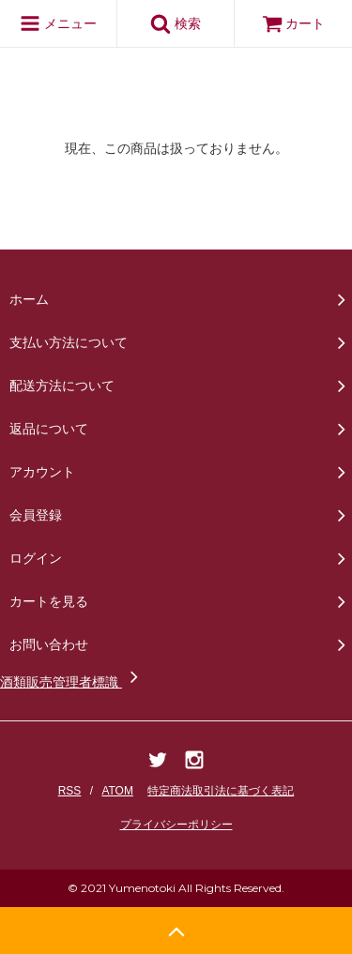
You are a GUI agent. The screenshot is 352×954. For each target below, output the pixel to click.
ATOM (117, 790)
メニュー (58, 23)
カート (294, 23)
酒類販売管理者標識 (72, 681)
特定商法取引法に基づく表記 (220, 790)
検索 (175, 23)
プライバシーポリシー (176, 824)
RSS (70, 790)
